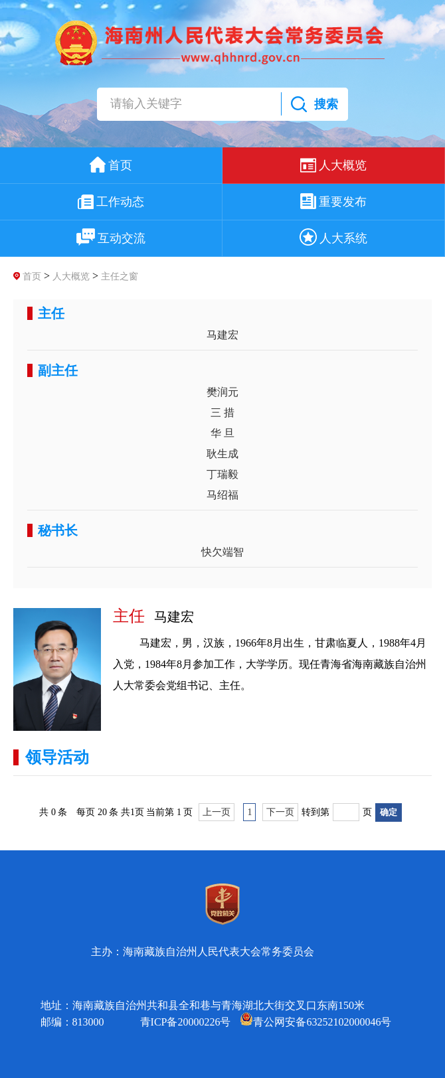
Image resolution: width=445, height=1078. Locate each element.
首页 (32, 276)
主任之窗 (119, 276)
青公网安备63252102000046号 (315, 1022)
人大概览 (71, 276)
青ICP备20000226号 (185, 1022)
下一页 (280, 812)
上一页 (216, 812)
